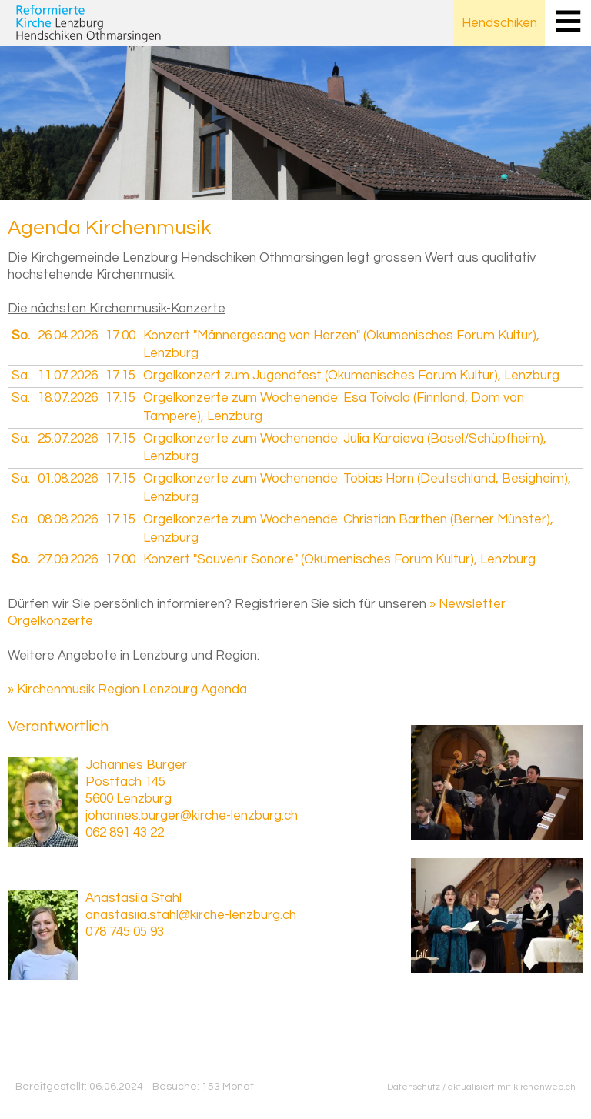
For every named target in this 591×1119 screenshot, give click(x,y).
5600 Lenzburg (128, 799)
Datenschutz (413, 1086)
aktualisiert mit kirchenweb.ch (512, 1086)
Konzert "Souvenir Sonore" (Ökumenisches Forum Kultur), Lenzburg (339, 559)
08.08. (68, 519)
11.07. (68, 375)
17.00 (120, 335)
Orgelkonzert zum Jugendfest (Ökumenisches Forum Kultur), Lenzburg (351, 375)
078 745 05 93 (124, 932)
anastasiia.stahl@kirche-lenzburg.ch (190, 915)
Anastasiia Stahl (133, 898)
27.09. (68, 559)
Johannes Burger (136, 765)
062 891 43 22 (124, 833)
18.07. (68, 398)
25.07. (68, 439)
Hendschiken (499, 23)
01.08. (68, 479)
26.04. (68, 335)
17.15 (120, 375)
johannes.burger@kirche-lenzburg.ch (191, 816)
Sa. (21, 375)
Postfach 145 (125, 782)
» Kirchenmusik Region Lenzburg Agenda (127, 689)
